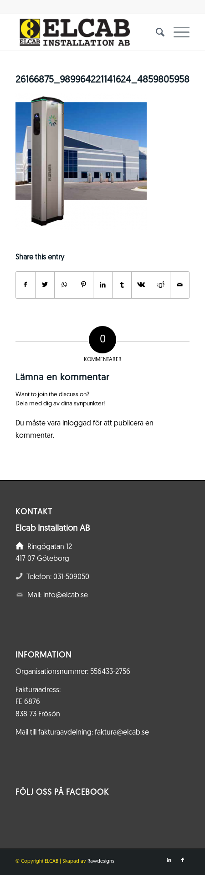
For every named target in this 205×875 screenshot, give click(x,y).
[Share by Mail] (179, 285)
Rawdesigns (100, 861)
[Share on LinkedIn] (102, 285)
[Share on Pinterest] (83, 285)
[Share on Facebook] (25, 285)
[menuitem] (155, 32)
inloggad (76, 423)
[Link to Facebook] (183, 860)
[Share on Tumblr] (122, 285)
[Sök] (155, 32)
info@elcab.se (65, 595)
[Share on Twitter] (45, 285)
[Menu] (177, 32)
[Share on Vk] (141, 285)
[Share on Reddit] (160, 285)
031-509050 (71, 577)
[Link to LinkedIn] (169, 860)
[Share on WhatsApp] (64, 285)
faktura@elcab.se (122, 732)
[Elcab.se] (85, 32)
